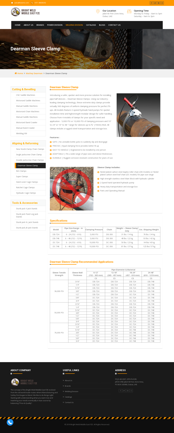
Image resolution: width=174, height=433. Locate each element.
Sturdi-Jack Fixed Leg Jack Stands (27, 215)
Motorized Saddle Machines (28, 100)
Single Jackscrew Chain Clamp (29, 154)
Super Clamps (22, 176)
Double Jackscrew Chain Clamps (30, 160)
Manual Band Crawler (25, 128)
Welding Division (74, 25)
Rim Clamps (21, 171)
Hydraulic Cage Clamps (26, 193)
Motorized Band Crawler (26, 122)
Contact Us (114, 25)
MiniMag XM (21, 133)
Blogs (102, 25)
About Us (28, 25)
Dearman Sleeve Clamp (27, 165)
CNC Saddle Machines (25, 95)
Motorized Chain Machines (27, 111)
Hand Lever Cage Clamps (27, 182)
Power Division (54, 25)
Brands (40, 25)
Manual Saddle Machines (27, 106)
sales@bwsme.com (21, 3)
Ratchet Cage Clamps (25, 187)
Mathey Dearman (34, 73)
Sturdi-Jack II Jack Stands (26, 208)
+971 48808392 (40, 3)
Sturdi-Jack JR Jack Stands (27, 227)
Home (18, 25)
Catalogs (91, 25)
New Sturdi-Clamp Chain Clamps (30, 149)
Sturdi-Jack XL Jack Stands (27, 222)
